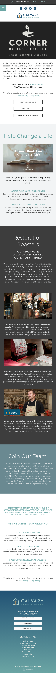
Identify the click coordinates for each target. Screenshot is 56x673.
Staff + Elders (28, 628)
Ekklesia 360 (28, 669)
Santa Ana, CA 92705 (28, 614)
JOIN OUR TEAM (28, 108)
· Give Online (28, 650)
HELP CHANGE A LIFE (28, 102)
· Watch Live (27, 654)
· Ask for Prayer (28, 641)
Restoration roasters (28, 115)
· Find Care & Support (28, 643)
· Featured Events (27, 652)
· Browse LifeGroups (28, 645)
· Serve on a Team (28, 648)
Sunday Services (28, 618)
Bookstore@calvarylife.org (29, 96)
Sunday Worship (37, 85)
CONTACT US (28, 623)
